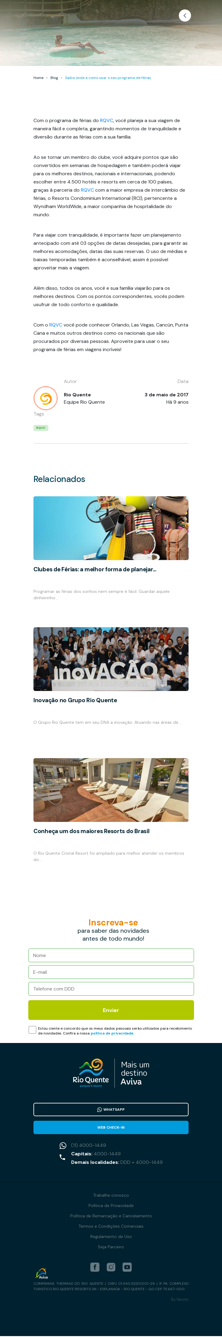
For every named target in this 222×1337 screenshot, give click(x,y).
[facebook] (95, 1268)
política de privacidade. (112, 1033)
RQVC (106, 120)
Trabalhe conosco (111, 1196)
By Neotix (180, 1300)
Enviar (111, 1010)
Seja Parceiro (111, 1247)
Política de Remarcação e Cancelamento (111, 1216)
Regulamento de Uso (111, 1237)
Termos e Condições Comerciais (111, 1227)
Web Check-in (111, 1127)
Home (38, 77)
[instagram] (111, 1268)
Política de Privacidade (111, 1206)
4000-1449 (107, 1154)
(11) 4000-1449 (88, 1146)
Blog (54, 77)
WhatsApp (111, 1109)
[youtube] (127, 1268)
